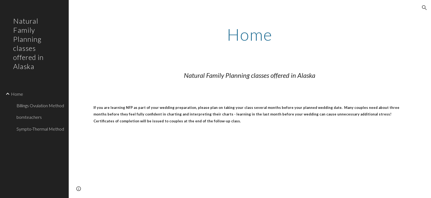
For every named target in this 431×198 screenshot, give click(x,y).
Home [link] (17, 94)
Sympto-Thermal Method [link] (40, 128)
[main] (249, 34)
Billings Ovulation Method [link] (40, 105)
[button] (424, 7)
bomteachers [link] (29, 117)
